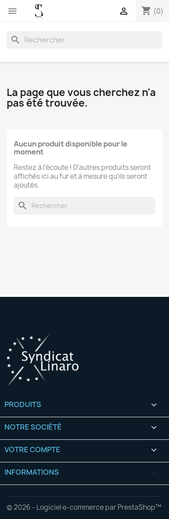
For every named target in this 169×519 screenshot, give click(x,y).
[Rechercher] (84, 40)
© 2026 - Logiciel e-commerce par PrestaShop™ (84, 507)
